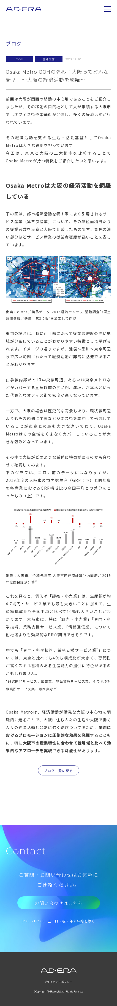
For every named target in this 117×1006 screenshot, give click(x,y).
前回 (10, 99)
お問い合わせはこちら (58, 903)
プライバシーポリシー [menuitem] (58, 982)
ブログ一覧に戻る (58, 770)
